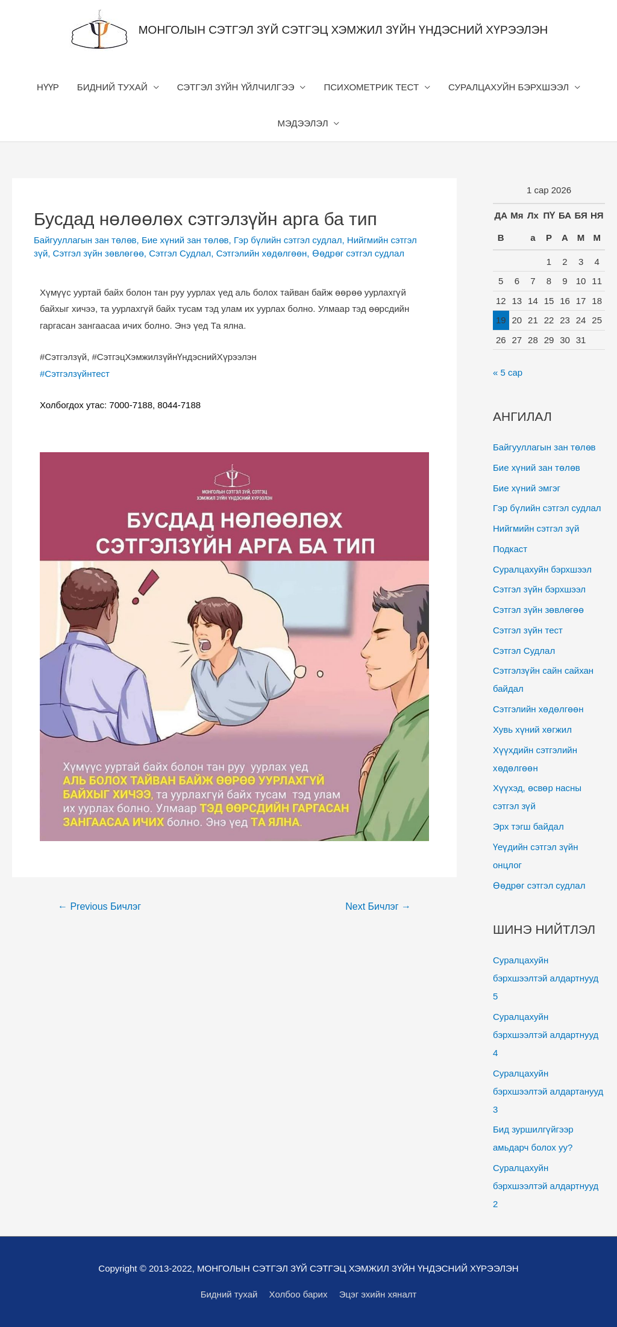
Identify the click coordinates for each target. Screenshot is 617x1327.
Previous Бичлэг (99, 906)
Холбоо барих (298, 1294)
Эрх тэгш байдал (528, 826)
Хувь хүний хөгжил (532, 729)
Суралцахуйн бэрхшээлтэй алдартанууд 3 (548, 1091)
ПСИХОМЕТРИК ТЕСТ (371, 87)
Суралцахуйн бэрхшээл (542, 569)
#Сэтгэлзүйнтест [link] (75, 373)
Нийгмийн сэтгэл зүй (536, 528)
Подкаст (510, 549)
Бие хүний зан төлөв (185, 240)
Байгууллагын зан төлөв (85, 240)
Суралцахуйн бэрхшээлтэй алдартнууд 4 (545, 1035)
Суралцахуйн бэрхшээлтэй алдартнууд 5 (545, 978)
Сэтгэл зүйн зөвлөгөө (98, 253)
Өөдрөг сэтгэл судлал (358, 253)
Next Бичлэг (378, 906)
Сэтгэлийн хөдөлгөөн (261, 253)
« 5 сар (507, 372)
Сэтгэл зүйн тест (528, 630)
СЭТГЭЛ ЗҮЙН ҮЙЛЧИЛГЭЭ (236, 87)
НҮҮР (48, 87)
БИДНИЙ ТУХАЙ (112, 87)
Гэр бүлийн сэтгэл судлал (288, 240)
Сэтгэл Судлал (180, 253)
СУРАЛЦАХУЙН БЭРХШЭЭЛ (508, 87)
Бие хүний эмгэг (526, 488)
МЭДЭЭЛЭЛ (303, 123)
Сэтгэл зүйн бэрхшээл (539, 589)
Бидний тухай (229, 1294)
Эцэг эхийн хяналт (378, 1294)
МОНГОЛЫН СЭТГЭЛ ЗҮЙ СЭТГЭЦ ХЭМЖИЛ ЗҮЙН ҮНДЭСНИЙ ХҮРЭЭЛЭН (343, 29)
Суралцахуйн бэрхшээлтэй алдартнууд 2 (545, 1186)
